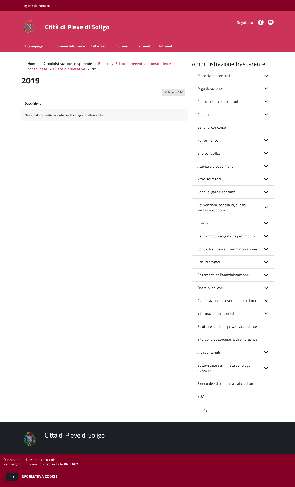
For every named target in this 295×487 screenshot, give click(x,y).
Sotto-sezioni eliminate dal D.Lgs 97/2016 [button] (223, 368)
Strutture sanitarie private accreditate (227, 326)
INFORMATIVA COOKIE (39, 476)
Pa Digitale (205, 409)
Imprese (121, 46)
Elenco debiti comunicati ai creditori (225, 383)
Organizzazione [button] (209, 88)
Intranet (165, 46)
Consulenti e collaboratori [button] (217, 101)
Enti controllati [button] (209, 153)
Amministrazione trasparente (67, 63)
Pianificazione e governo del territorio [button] (227, 300)
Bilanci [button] (202, 223)
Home (32, 63)
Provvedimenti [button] (209, 179)
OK (12, 476)
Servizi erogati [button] (208, 262)
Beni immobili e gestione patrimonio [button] (226, 236)
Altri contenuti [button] (208, 352)
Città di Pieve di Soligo (77, 26)
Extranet (143, 46)
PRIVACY (71, 464)
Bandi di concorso (211, 127)
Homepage (34, 46)
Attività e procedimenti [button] (215, 166)
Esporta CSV (174, 92)
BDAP (202, 396)
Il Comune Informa (67, 46)
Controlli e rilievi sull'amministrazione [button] (227, 249)
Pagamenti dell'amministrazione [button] (223, 275)
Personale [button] (205, 114)
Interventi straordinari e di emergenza (227, 339)
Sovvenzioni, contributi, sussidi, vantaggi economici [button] (222, 207)
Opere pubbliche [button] (210, 288)
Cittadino (98, 46)
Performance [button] (207, 140)
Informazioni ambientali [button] (216, 313)
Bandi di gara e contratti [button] (216, 192)
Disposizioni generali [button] (213, 76)
